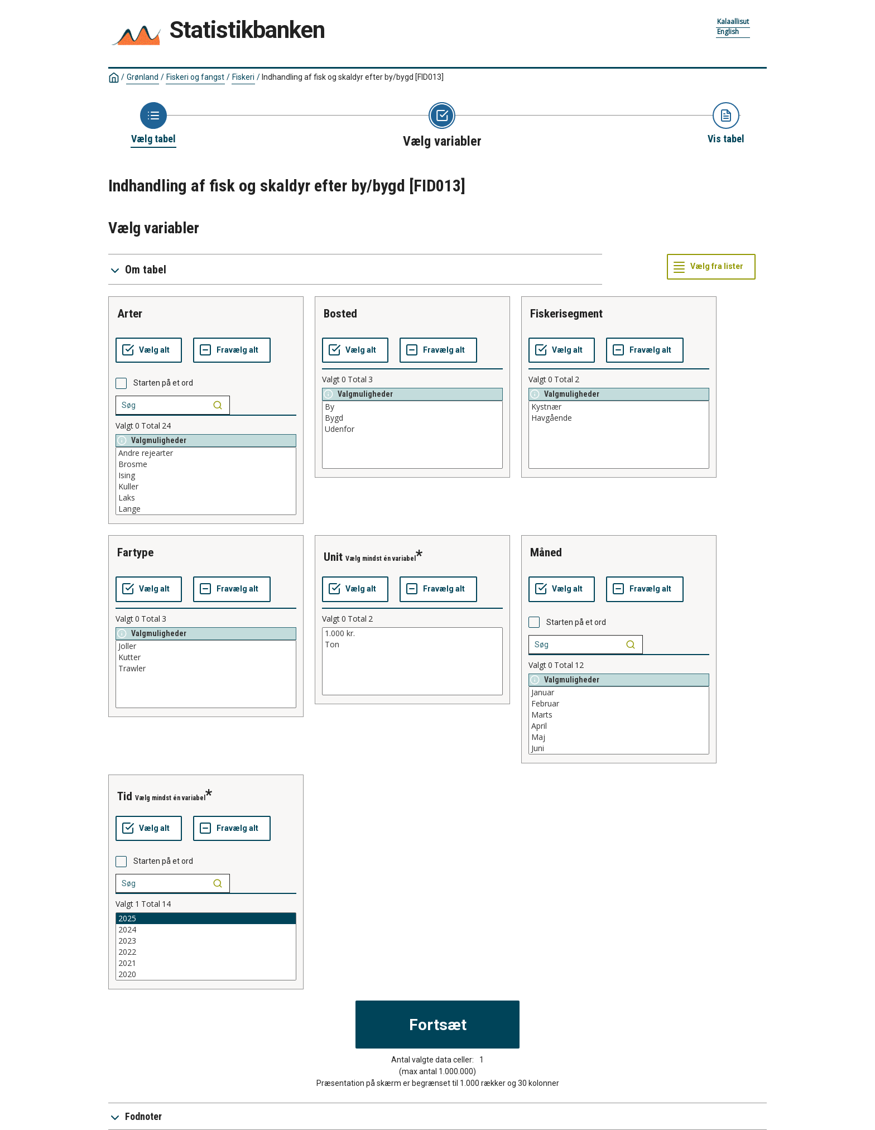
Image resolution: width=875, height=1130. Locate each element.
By (412, 406)
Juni (619, 748)
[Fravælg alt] (232, 350)
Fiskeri (243, 77)
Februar (619, 703)
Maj (619, 737)
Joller (206, 646)
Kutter (206, 657)
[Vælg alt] (149, 350)
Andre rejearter (206, 453)
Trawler (206, 668)
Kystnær (619, 406)
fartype (135, 552)
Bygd (412, 418)
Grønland (142, 77)
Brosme (206, 464)
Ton (412, 644)
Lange (206, 508)
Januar (619, 692)
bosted (340, 313)
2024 (206, 929)
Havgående (619, 418)
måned (546, 552)
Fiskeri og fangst (195, 77)
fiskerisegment (566, 313)
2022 (206, 952)
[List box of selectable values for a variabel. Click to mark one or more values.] (206, 481)
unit (333, 557)
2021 (206, 963)
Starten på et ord (163, 382)
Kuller (206, 486)
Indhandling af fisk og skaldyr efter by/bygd (353, 77)
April (619, 726)
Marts (619, 714)
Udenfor (412, 429)
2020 (206, 974)
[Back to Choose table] (153, 124)
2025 (206, 918)
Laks (206, 497)
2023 (206, 940)
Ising (206, 475)
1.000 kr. (412, 633)
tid (124, 796)
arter (129, 313)
